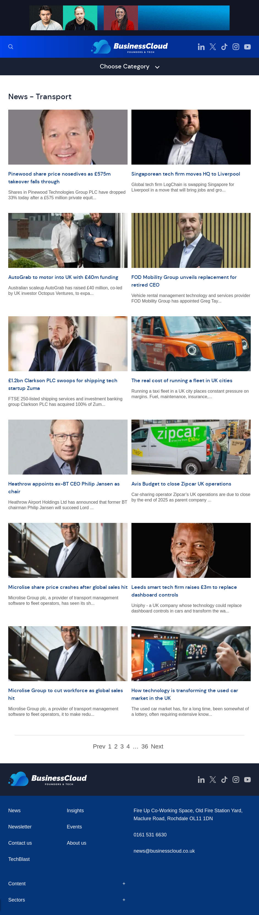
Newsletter (20, 827)
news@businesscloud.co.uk (164, 851)
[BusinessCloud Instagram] (236, 46)
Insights (75, 810)
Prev (99, 747)
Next (157, 747)
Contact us (20, 843)
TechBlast (19, 859)
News (14, 810)
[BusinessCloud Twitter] (213, 46)
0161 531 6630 (150, 835)
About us (76, 843)
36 (144, 747)
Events (74, 827)
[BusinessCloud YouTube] (247, 46)
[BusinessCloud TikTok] (224, 46)
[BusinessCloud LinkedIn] (201, 46)
